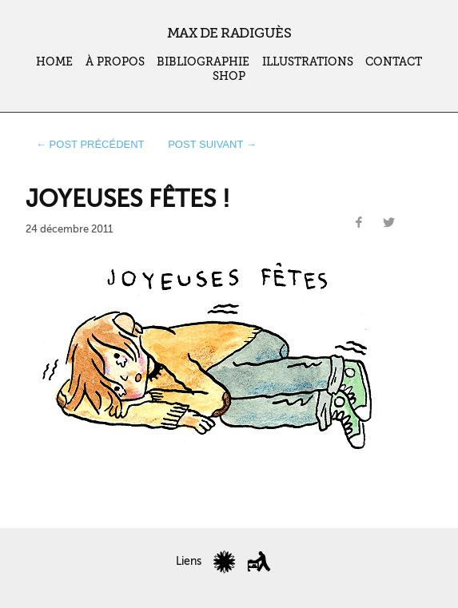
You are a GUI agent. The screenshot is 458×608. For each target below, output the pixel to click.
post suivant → (212, 144)
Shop (229, 76)
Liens (188, 561)
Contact (393, 62)
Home (54, 62)
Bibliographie (203, 62)
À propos (115, 62)
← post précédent (90, 144)
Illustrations (307, 62)
